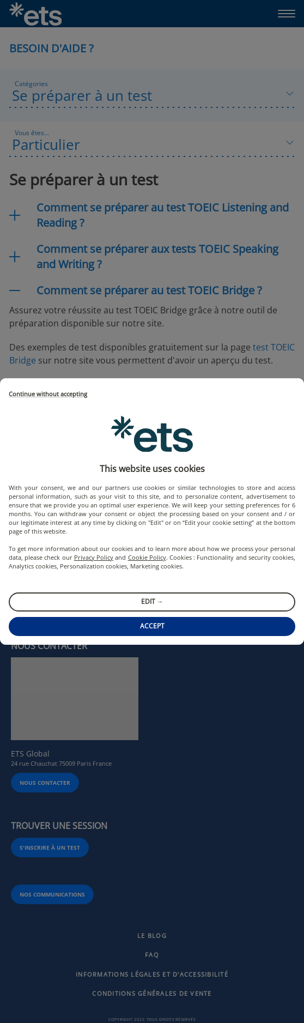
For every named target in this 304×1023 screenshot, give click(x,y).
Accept (152, 626)
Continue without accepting (48, 394)
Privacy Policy (93, 557)
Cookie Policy (147, 557)
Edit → (152, 601)
